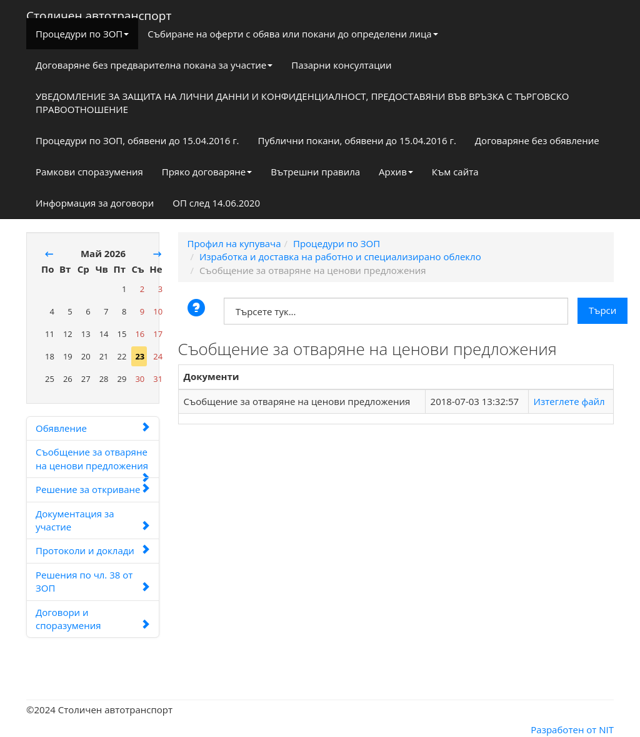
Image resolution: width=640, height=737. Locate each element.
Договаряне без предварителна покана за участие (154, 65)
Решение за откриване (93, 489)
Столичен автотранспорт (98, 13)
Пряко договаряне (207, 171)
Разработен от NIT (572, 729)
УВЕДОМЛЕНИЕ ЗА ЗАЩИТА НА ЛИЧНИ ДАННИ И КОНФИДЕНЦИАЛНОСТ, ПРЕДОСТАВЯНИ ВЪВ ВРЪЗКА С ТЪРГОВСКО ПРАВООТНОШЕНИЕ (302, 102)
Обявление (93, 428)
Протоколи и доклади (93, 550)
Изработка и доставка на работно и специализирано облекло (340, 256)
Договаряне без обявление (537, 140)
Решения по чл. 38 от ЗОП (93, 581)
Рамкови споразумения (89, 171)
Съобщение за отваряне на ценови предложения (93, 462)
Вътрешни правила (315, 171)
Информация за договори (95, 203)
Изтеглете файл (569, 401)
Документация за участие (93, 520)
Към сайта (455, 171)
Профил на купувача (234, 243)
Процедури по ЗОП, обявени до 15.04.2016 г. (137, 140)
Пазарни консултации (341, 65)
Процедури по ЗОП (82, 33)
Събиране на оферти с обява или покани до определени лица (293, 33)
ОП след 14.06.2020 (216, 203)
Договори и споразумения (93, 619)
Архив (396, 171)
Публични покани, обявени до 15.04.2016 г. (357, 140)
